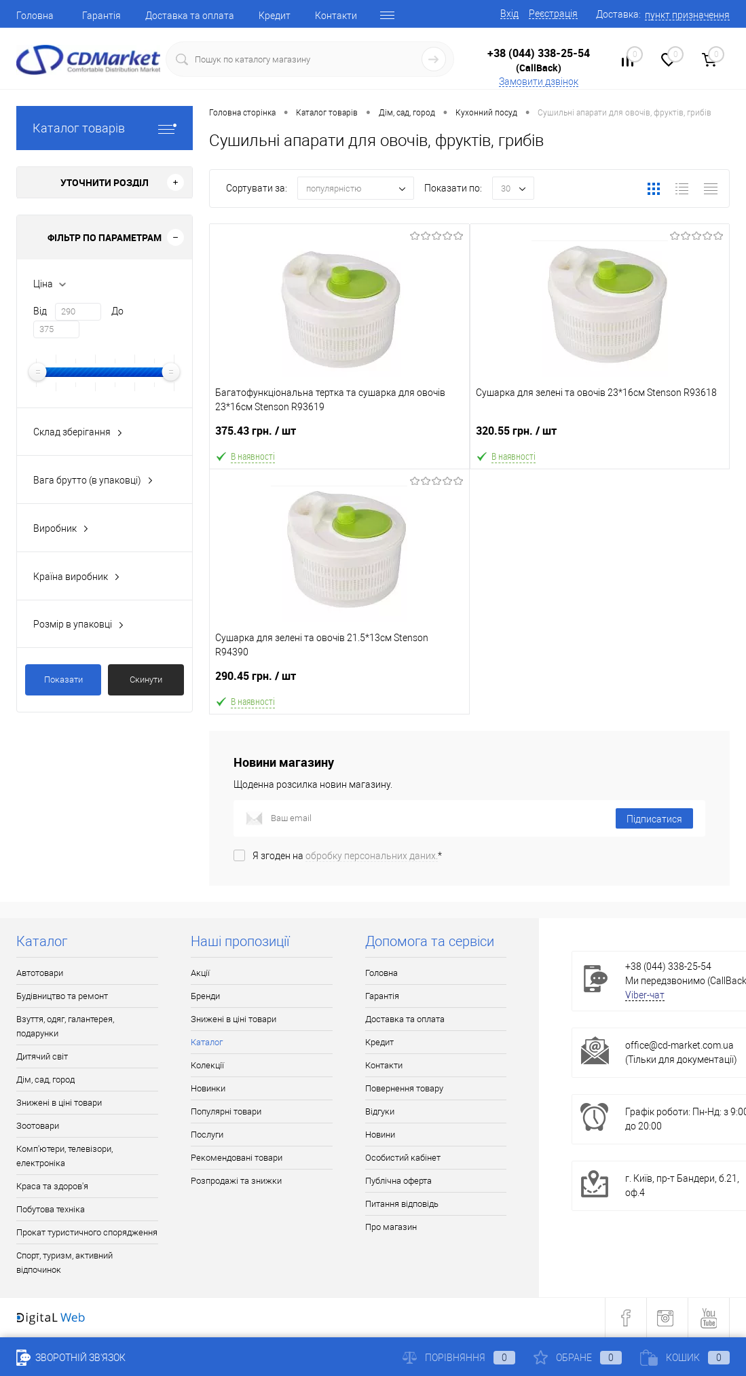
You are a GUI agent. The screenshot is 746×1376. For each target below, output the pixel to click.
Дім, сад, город (45, 1079)
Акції (200, 973)
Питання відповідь (402, 1204)
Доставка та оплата (189, 15)
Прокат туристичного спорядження (86, 1232)
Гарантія (101, 15)
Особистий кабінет (403, 1158)
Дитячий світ (42, 1056)
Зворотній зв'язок (71, 1357)
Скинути (146, 679)
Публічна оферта (398, 1181)
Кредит (275, 15)
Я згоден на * (347, 855)
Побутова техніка (50, 1209)
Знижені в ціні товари (59, 1103)
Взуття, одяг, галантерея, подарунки (65, 1026)
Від (40, 311)
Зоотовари (37, 1126)
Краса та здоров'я (52, 1186)
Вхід (509, 13)
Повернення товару (404, 1088)
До (117, 311)
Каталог (207, 1042)
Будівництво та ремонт (62, 996)
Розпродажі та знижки (236, 1181)
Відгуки (379, 1111)
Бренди (205, 996)
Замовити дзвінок (538, 81)
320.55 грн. (600, 436)
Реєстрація (553, 13)
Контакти (336, 15)
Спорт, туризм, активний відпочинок (64, 1262)
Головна (35, 15)
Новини (380, 1134)
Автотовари (39, 973)
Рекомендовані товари (236, 1158)
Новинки (208, 1088)
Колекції (207, 1065)
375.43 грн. (339, 436)
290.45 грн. (339, 681)
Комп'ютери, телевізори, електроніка (64, 1156)
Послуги (207, 1134)
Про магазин (391, 1227)
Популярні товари (226, 1111)
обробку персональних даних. (371, 855)
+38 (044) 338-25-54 (538, 53)
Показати (63, 679)
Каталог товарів (104, 128)
